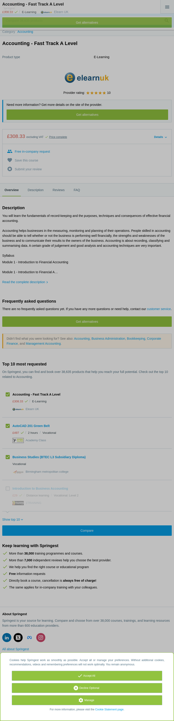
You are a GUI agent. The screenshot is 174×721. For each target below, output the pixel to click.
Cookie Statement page (109, 709)
